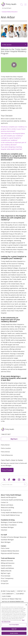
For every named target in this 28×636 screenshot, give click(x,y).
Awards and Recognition (8, 497)
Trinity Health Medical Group (10, 515)
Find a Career (5, 548)
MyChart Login (5, 573)
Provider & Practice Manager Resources (13, 537)
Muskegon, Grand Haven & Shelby (12, 522)
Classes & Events (6, 566)
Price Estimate (5, 576)
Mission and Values (7, 505)
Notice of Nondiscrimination (13, 601)
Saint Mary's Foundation (9, 525)
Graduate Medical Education (10, 551)
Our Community (8, 594)
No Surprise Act (6, 510)
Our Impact (20, 594)
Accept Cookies (14, 633)
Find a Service (5, 452)
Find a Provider (7, 470)
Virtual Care (5, 583)
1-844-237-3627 (5, 434)
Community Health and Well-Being (12, 500)
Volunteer (4, 530)
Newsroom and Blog (7, 507)
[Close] (26, 604)
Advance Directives (7, 560)
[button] (25, 4)
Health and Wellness (7, 568)
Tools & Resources (7, 455)
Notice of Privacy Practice (11, 599)
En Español (4, 581)
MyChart (14, 439)
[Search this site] (14, 484)
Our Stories (6, 596)
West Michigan (5, 542)
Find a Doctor (5, 445)
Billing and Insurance (7, 563)
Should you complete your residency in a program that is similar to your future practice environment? (14, 129)
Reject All (14, 629)
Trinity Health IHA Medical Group (11, 512)
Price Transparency (7, 578)
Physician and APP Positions (10, 553)
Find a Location (6, 448)
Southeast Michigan (7, 527)
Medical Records (6, 571)
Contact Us (4, 502)
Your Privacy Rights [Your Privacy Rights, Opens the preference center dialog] (14, 624)
